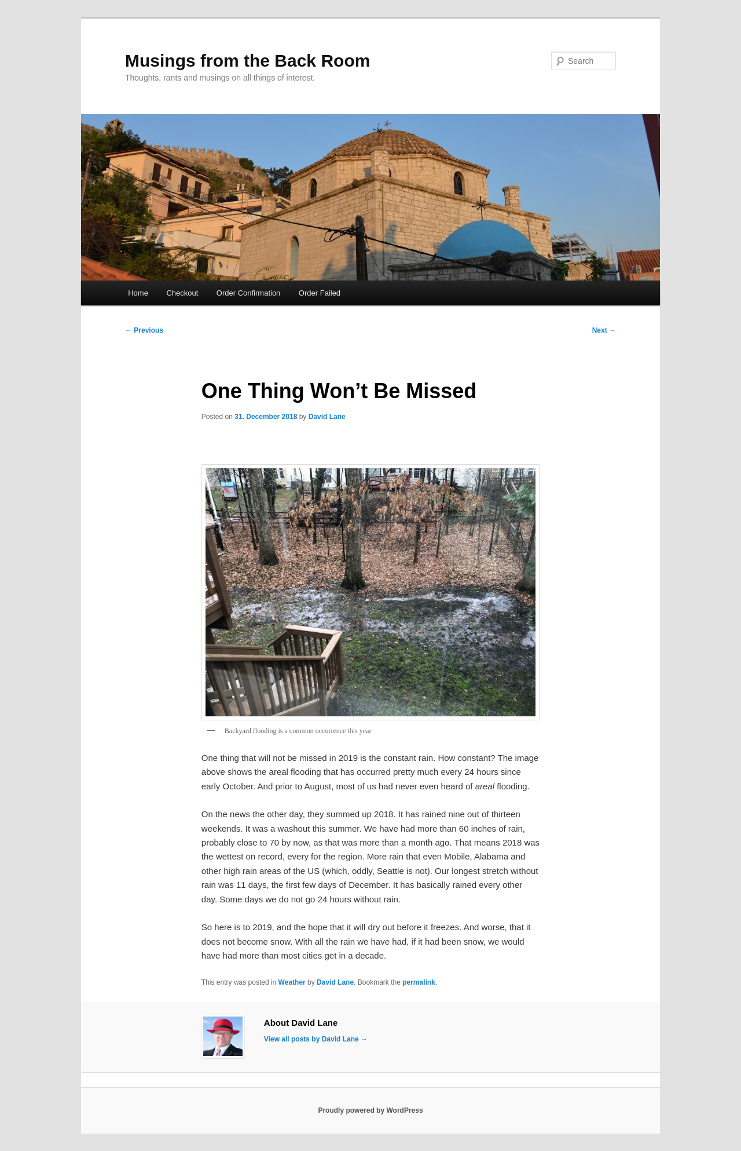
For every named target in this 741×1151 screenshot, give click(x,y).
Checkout (182, 293)
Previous (144, 330)
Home (138, 293)
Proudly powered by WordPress (370, 1110)
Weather (292, 982)
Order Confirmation (249, 293)
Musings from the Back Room (247, 60)
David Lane (327, 417)
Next (604, 330)
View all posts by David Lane (316, 1039)
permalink (418, 982)
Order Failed (319, 293)
